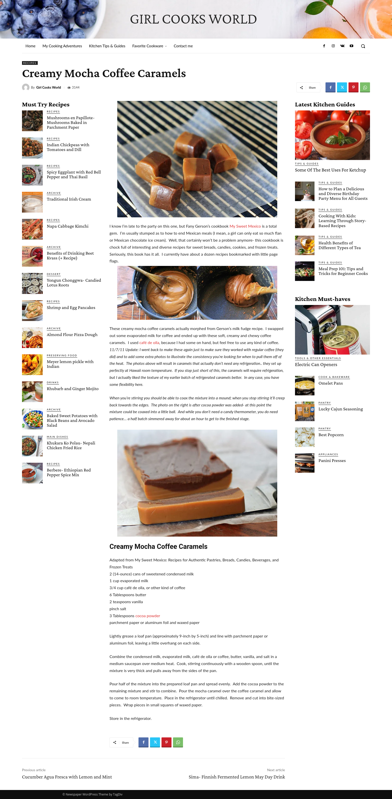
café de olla (149, 342)
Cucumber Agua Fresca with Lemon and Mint (67, 776)
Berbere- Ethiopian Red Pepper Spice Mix (69, 472)
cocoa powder (148, 615)
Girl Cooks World (48, 87)
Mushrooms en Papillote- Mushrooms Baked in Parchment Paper (70, 122)
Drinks (53, 382)
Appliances (328, 452)
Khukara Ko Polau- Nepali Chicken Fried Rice (71, 445)
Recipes (30, 63)
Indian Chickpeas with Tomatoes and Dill (68, 147)
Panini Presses (331, 459)
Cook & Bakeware (334, 375)
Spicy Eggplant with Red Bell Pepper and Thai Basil (74, 174)
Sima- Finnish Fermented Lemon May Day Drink (237, 776)
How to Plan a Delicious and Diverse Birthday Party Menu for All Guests (343, 193)
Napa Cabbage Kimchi (67, 226)
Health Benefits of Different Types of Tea (339, 244)
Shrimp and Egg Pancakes (71, 307)
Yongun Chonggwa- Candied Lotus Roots (74, 282)
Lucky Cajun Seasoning (340, 407)
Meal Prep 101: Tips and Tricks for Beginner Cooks (342, 270)
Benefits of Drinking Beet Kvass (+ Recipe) (70, 255)
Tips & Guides (307, 163)
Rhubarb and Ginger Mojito (72, 388)
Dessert (54, 273)
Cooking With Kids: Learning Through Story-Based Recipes (342, 219)
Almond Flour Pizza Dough (72, 334)
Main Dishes (57, 436)
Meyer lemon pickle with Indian (70, 364)
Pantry (324, 401)
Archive (54, 192)
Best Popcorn (330, 433)
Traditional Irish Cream (69, 199)
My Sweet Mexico (245, 226)
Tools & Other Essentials (318, 357)
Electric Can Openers (314, 363)
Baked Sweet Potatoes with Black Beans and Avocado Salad (72, 420)
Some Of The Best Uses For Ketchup (328, 169)
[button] (363, 46)
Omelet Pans (330, 381)
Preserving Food (62, 355)
